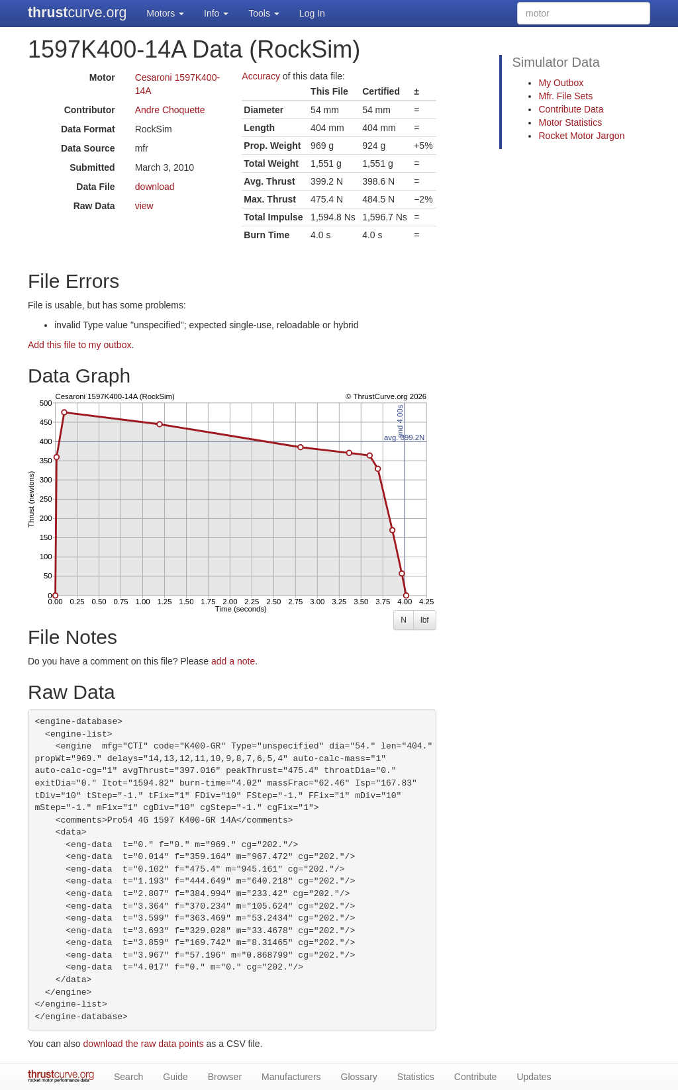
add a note (233, 661)
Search (128, 1076)
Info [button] (216, 13)
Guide (175, 1076)
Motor (102, 77)
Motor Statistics (570, 122)
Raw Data (94, 206)
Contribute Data (570, 109)
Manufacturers (291, 1076)
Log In (312, 13)
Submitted (92, 167)
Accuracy (261, 76)
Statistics (415, 1076)
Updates (533, 1076)
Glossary (359, 1076)
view (144, 206)
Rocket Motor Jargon (581, 135)
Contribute (475, 1076)
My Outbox (560, 82)
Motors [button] (165, 13)
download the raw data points (143, 1043)
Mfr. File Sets (565, 96)
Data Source (88, 148)
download (155, 186)
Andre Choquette (170, 110)
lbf (424, 620)
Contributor (89, 110)
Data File (95, 186)
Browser (225, 1076)
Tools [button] (263, 13)
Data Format (88, 129)
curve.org (77, 13)
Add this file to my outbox (79, 345)
